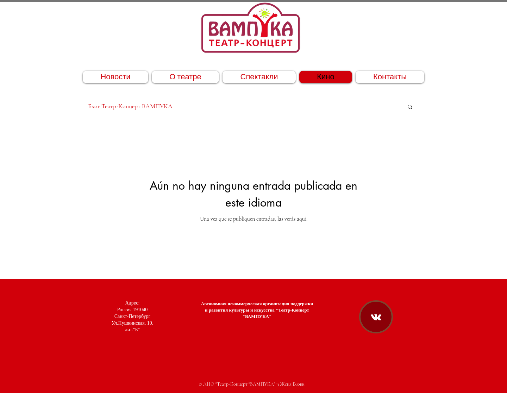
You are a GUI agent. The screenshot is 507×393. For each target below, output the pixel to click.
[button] (410, 107)
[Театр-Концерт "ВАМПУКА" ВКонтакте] (376, 317)
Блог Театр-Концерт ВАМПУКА (130, 106)
